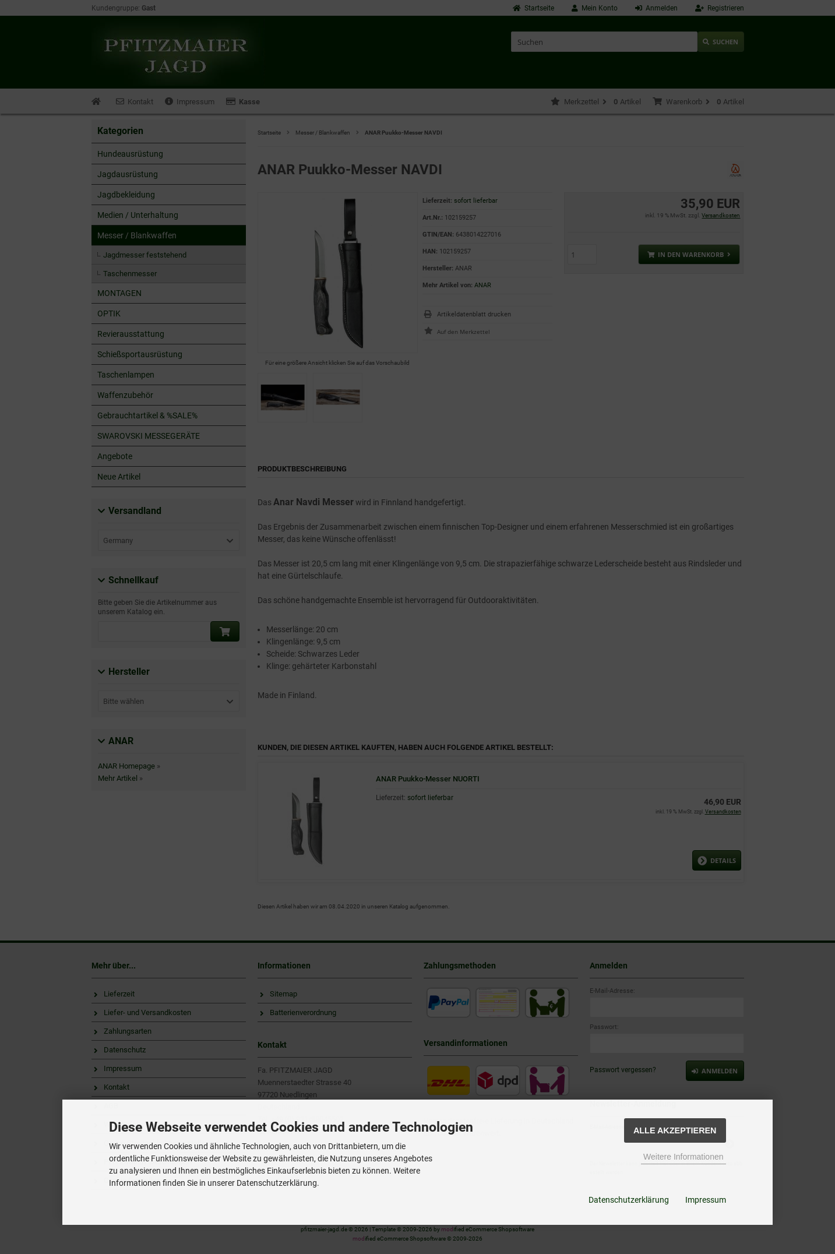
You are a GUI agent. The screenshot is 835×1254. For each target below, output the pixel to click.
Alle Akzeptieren (675, 1130)
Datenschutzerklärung (629, 1199)
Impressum (705, 1199)
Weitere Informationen (683, 1156)
